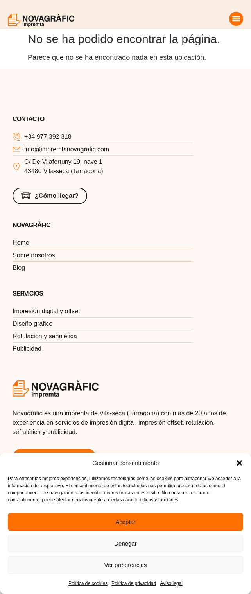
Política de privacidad (133, 583)
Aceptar (125, 522)
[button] (239, 463)
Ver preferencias (125, 565)
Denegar (125, 543)
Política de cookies (88, 583)
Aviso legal (171, 583)
